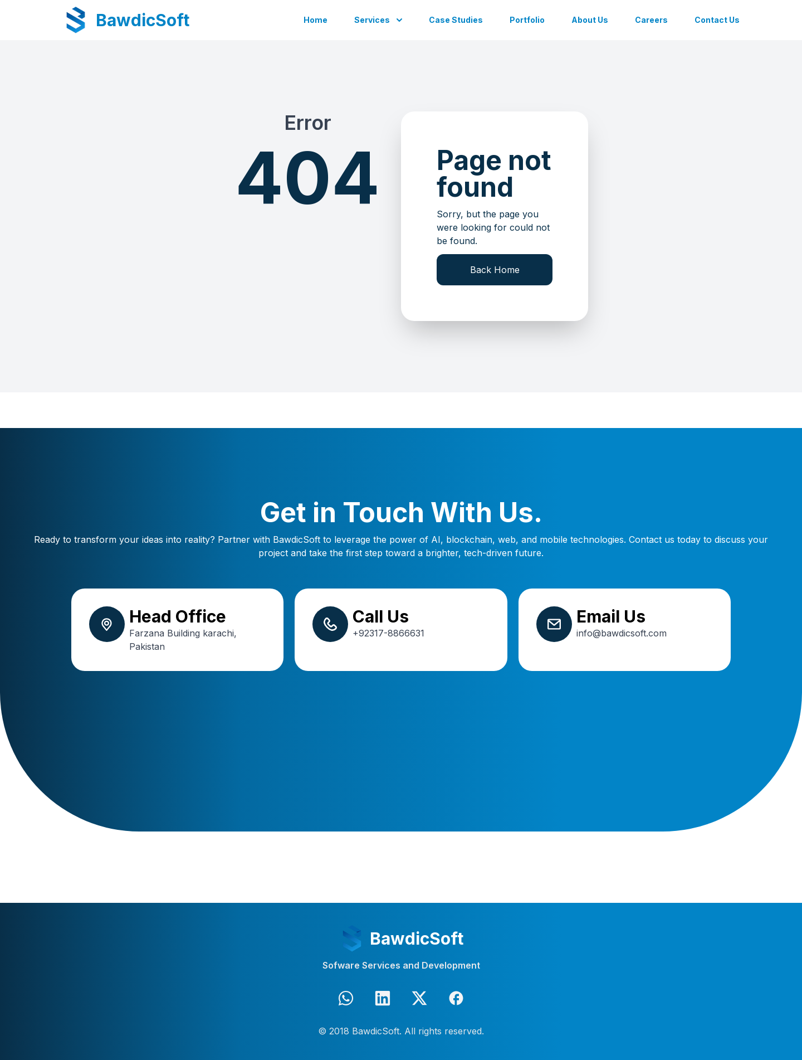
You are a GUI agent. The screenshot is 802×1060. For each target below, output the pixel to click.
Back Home (495, 269)
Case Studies (456, 20)
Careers (651, 20)
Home (315, 20)
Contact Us (717, 20)
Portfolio (527, 20)
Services (372, 20)
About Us (589, 20)
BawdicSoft (142, 20)
